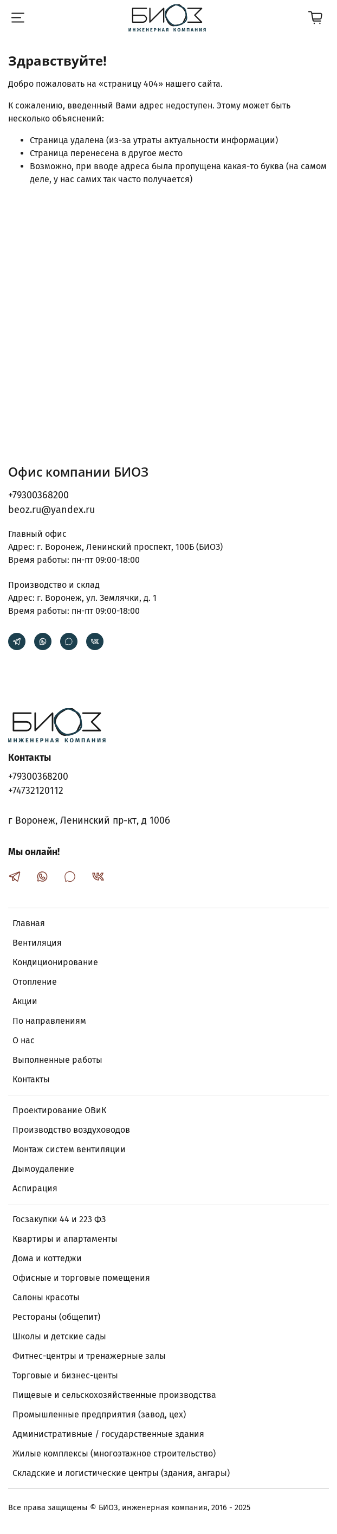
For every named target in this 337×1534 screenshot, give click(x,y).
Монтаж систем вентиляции (69, 1149)
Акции (24, 1001)
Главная (28, 923)
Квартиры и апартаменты (65, 1239)
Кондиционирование (55, 962)
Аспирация (34, 1188)
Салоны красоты (46, 1297)
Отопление (34, 982)
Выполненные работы (57, 1060)
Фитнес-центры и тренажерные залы (89, 1356)
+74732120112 (35, 791)
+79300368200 (38, 495)
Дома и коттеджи (47, 1258)
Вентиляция (37, 943)
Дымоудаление (43, 1169)
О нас (23, 1040)
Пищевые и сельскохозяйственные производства (114, 1395)
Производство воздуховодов (71, 1130)
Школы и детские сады (59, 1336)
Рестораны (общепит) (56, 1317)
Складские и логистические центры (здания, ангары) (121, 1473)
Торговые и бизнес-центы (65, 1375)
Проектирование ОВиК (59, 1110)
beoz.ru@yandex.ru (51, 510)
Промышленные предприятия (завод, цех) (99, 1414)
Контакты (31, 1079)
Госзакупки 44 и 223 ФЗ (59, 1219)
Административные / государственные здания (108, 1434)
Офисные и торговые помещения (81, 1278)
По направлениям (49, 1021)
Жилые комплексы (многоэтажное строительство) (114, 1453)
